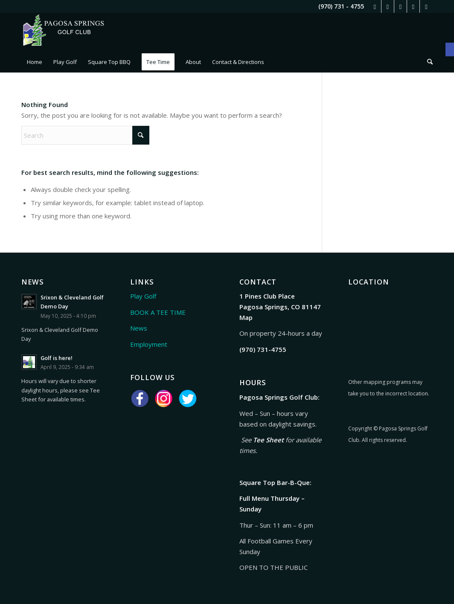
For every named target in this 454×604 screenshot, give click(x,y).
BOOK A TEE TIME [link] (158, 312)
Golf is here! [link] (57, 358)
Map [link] (246, 317)
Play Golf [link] (143, 296)
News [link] (138, 328)
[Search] (85, 135)
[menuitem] (34, 62)
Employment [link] (148, 344)
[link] (449, 49)
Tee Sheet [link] (268, 440)
